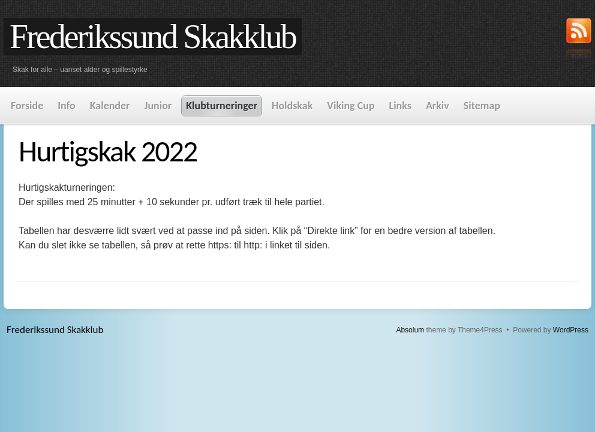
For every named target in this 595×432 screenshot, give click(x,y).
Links (400, 105)
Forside (27, 105)
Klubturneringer (221, 105)
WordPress (570, 330)
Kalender (110, 105)
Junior (158, 105)
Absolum (410, 330)
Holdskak (292, 105)
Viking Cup (350, 105)
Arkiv (437, 105)
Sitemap (482, 105)
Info (66, 105)
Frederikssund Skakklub (153, 36)
